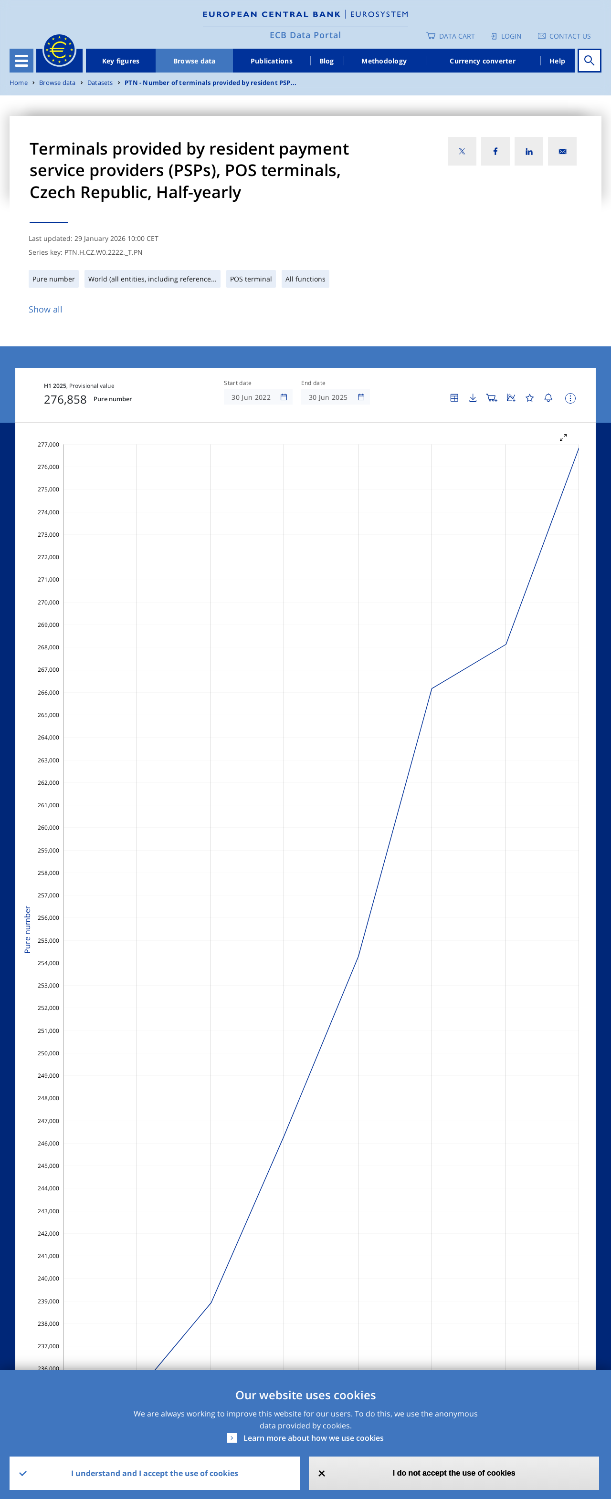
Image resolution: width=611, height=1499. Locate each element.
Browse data (194, 60)
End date (313, 383)
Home (19, 83)
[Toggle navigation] (21, 61)
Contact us (570, 36)
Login (511, 36)
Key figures (121, 60)
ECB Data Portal (305, 35)
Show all (46, 309)
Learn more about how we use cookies (313, 1438)
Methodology (384, 60)
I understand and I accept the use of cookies (154, 1473)
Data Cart (457, 36)
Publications (272, 60)
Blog (326, 60)
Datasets (100, 83)
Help (557, 60)
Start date (238, 383)
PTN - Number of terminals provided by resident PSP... (210, 83)
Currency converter (483, 60)
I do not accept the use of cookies (454, 1473)
